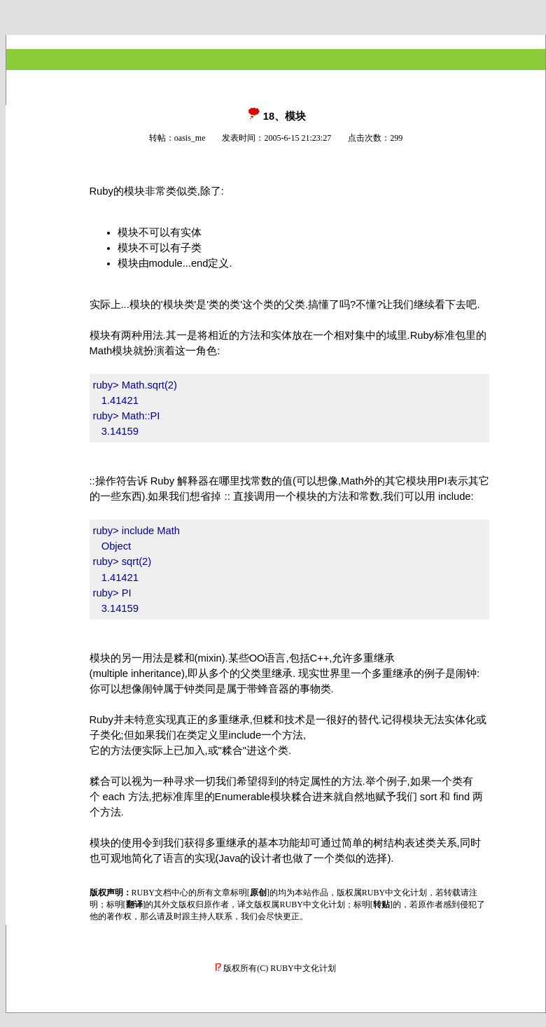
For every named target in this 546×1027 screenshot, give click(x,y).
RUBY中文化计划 (302, 968)
